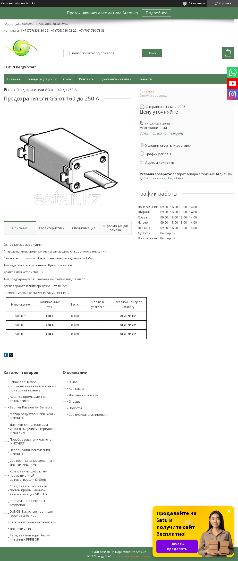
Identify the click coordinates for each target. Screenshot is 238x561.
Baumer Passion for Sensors (31, 407)
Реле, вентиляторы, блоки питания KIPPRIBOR (30, 537)
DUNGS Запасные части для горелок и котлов (31, 513)
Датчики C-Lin (20, 528)
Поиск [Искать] (151, 53)
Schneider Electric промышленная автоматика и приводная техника (33, 386)
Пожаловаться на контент (133, 556)
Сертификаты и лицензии (89, 414)
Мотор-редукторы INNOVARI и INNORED (33, 416)
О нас (67, 79)
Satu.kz (141, 552)
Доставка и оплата (116, 79)
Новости (145, 79)
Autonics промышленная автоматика (28, 398)
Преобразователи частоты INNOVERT (31, 441)
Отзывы (75, 401)
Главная (13, 79)
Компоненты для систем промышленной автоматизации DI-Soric (28, 475)
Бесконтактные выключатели (33, 522)
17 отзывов (197, 3)
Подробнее (156, 13)
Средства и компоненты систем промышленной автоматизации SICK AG (29, 490)
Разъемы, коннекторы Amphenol (27, 502)
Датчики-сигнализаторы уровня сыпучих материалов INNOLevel (32, 428)
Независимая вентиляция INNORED (30, 452)
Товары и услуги (39, 79)
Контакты (86, 79)
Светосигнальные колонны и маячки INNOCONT (32, 462)
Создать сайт (10, 3)
